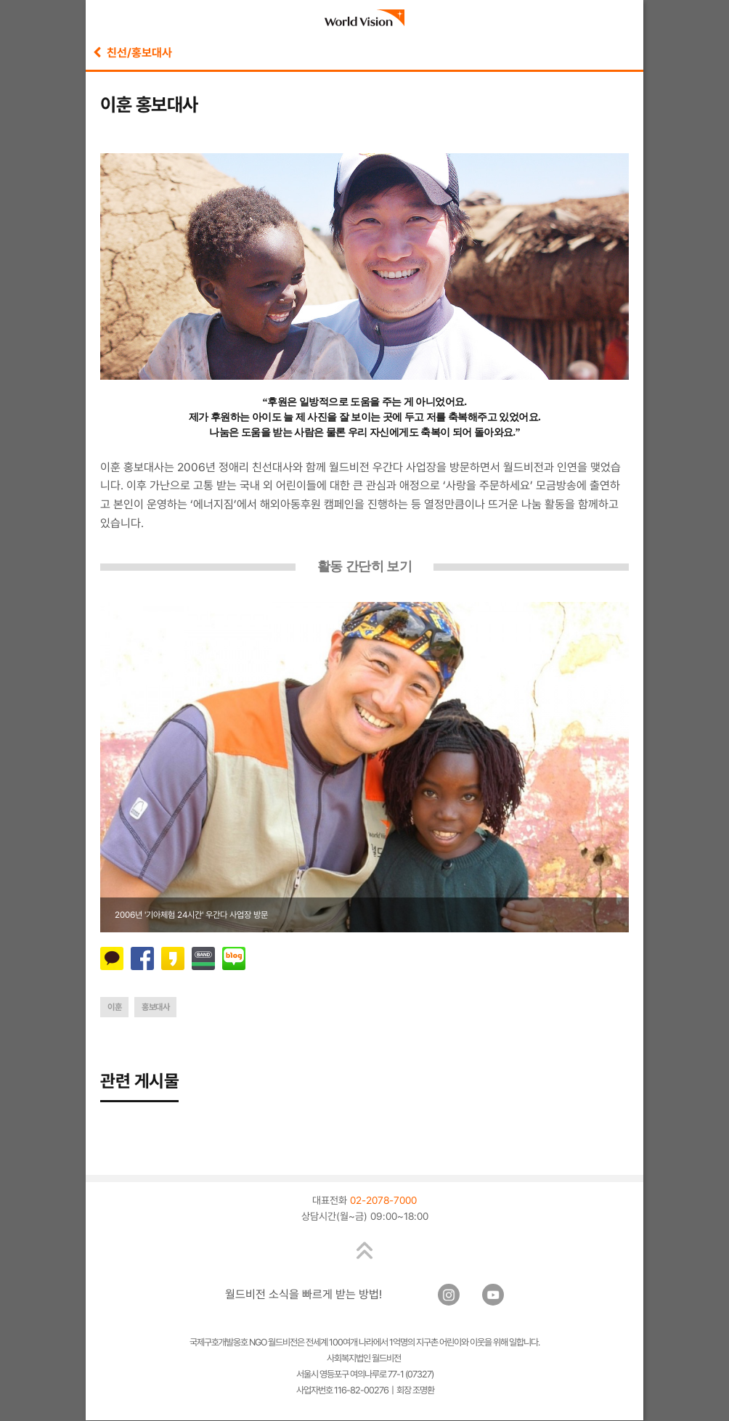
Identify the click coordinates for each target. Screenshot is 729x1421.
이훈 (114, 1007)
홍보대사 (155, 1007)
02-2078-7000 (383, 1201)
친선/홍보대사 (132, 53)
